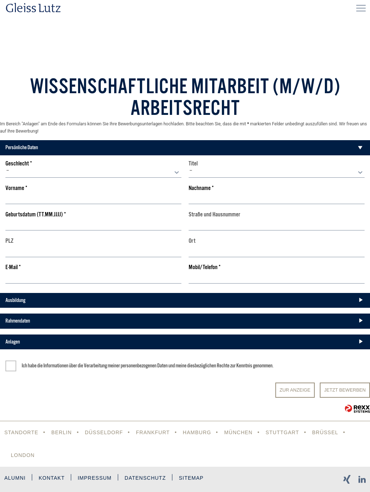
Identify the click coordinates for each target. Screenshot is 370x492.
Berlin (61, 432)
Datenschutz (145, 478)
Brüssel (325, 432)
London (23, 455)
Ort (192, 241)
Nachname (201, 188)
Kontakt (52, 478)
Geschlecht (18, 164)
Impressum (95, 478)
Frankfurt (153, 432)
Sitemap (191, 478)
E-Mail (13, 267)
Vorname (16, 188)
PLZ (9, 241)
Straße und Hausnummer (214, 215)
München (238, 432)
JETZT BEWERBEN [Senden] (345, 390)
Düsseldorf (104, 432)
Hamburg (197, 432)
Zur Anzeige (295, 390)
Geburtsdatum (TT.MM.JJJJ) (35, 215)
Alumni (15, 478)
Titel (193, 164)
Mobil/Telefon (205, 267)
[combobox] (93, 172)
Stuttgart (282, 432)
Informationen (55, 365)
